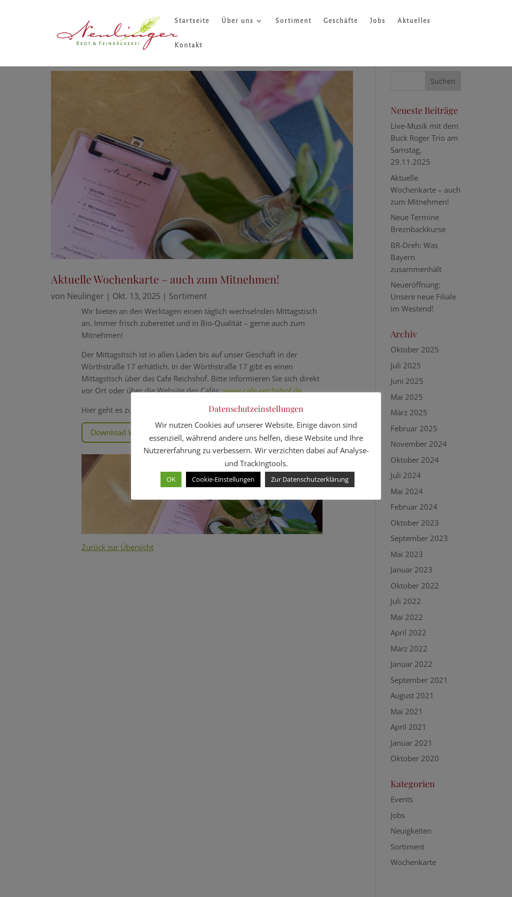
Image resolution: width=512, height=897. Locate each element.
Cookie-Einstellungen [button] (223, 479)
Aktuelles (414, 20)
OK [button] (171, 479)
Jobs (378, 20)
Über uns (238, 20)
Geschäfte (341, 20)
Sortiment (294, 20)
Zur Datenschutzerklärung (309, 479)
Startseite (192, 20)
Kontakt (188, 45)
